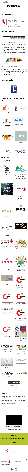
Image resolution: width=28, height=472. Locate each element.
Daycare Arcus (21, 154)
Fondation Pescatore (7, 367)
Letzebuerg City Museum (14, 44)
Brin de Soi (7, 174)
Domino (21, 212)
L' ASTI (7, 112)
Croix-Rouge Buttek (7, 246)
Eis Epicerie (7, 216)
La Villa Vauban (4, 42)
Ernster (7, 269)
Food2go (21, 232)
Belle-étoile (7, 376)
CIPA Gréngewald (21, 353)
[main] (14, 5)
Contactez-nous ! (14, 442)
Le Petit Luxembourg (7, 196)
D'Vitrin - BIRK (21, 376)
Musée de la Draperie (21, 178)
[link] (14, 421)
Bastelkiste (7, 145)
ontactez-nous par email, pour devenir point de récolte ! (14, 411)
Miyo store (21, 142)
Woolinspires (7, 160)
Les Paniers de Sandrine (21, 251)
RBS (21, 113)
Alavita (7, 235)
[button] (1, 1)
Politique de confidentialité (5, 464)
